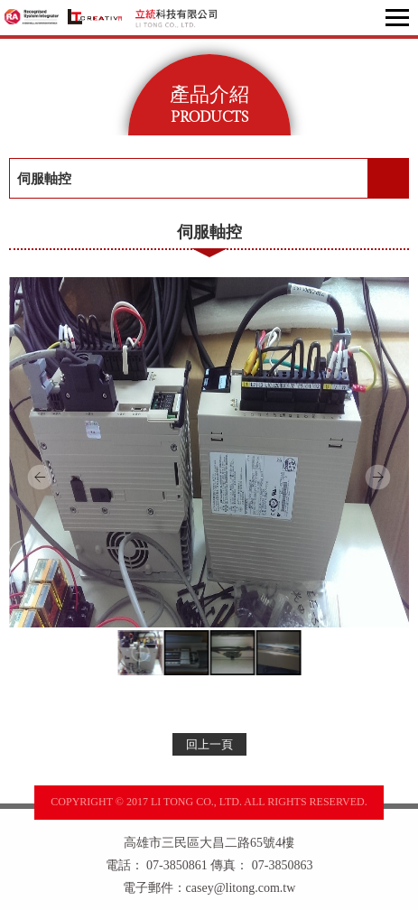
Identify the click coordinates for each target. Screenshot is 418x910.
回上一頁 (209, 744)
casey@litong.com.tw (241, 888)
